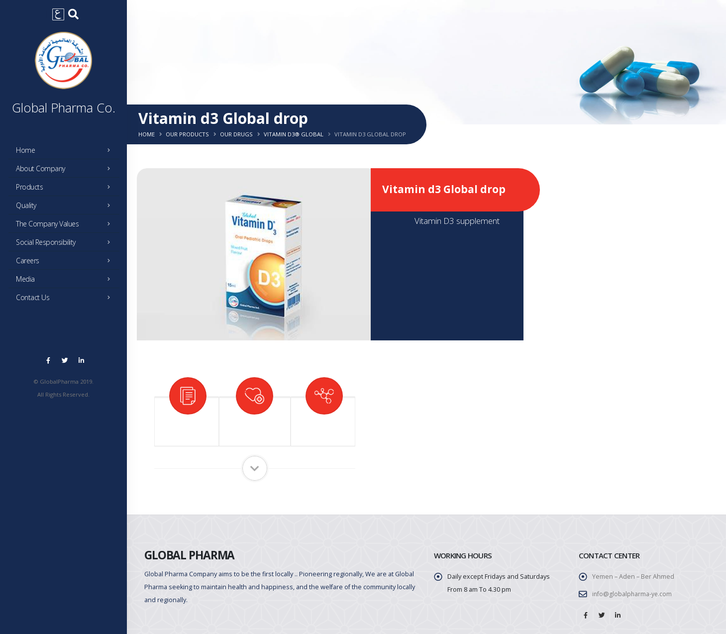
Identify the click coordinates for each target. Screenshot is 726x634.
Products (66, 189)
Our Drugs (236, 134)
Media (66, 281)
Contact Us (66, 300)
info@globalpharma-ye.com (632, 594)
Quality (66, 208)
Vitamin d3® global (293, 134)
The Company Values (66, 226)
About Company (66, 171)
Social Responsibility (66, 244)
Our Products (187, 134)
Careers (66, 263)
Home (66, 152)
